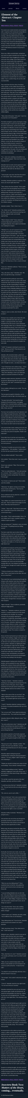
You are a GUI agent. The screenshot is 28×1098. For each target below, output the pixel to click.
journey (10, 8)
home (3, 8)
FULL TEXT (14, 25)
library (17, 8)
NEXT (21, 25)
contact (24, 8)
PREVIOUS (5, 25)
